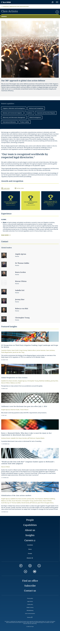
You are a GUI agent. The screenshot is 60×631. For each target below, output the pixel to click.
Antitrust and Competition (36, 108)
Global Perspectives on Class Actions (14, 377)
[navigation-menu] (57, 2)
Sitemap (29, 617)
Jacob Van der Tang (18, 352)
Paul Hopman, (39, 499)
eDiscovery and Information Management (14, 117)
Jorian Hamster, (41, 350)
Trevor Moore (24, 409)
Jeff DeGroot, (31, 438)
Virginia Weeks (40, 438)
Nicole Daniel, (25, 503)
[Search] (49, 2)
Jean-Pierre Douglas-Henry (46, 503)
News (30, 549)
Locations (30, 545)
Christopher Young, (33, 381)
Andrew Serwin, (6, 438)
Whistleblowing (30, 610)
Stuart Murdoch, (17, 501)
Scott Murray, (5, 503)
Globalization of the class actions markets (16, 495)
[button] (54, 11)
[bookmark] (52, 2)
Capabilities (30, 525)
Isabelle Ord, (5, 381)
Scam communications (30, 613)
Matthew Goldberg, (45, 381)
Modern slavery (30, 607)
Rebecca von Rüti (15, 383)
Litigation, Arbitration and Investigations (15, 6)
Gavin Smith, (15, 350)
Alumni (29, 558)
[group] (10, 200)
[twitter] (39, 565)
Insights (29, 535)
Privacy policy (30, 598)
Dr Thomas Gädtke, (15, 503)
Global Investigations (35, 117)
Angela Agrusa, (22, 381)
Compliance (29, 113)
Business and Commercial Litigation (12, 113)
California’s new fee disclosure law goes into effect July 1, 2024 (24, 406)
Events (30, 553)
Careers (28, 540)
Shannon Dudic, (15, 409)
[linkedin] (25, 571)
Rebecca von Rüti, (6, 501)
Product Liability (24, 122)
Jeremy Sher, (54, 381)
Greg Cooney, (23, 350)
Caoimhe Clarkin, (6, 350)
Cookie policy (30, 604)
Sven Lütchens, (50, 350)
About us (30, 530)
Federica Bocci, (32, 350)
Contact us (30, 590)
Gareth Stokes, (38, 501)
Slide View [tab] (7, 188)
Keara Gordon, (13, 381)
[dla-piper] (6, 2)
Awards (4, 16)
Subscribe (30, 585)
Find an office (30, 580)
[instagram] (30, 565)
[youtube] (34, 571)
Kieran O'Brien (5, 467)
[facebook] (20, 565)
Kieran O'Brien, (5, 383)
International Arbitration (9, 122)
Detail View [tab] (20, 188)
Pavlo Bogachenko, (6, 352)
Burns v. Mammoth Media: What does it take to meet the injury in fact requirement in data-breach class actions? (26, 434)
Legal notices (30, 601)
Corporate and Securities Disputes (46, 113)
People (30, 519)
